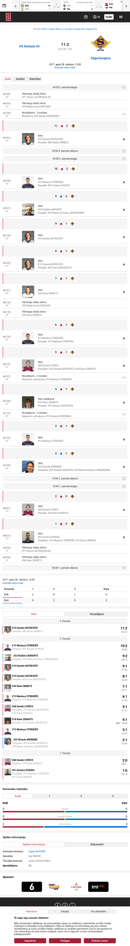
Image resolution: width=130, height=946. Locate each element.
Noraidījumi (97, 614)
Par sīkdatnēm (98, 911)
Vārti (33, 614)
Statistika (35, 79)
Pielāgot (65, 940)
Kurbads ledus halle (65, 67)
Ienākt (109, 17)
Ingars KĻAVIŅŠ (37, 851)
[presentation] (15, 6)
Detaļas (65, 911)
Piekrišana (31, 911)
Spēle (7, 79)
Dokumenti (96, 844)
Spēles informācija (34, 844)
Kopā (18, 796)
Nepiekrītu (30, 940)
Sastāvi (20, 79)
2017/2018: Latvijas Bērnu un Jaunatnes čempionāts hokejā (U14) (67, 29)
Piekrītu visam (100, 940)
